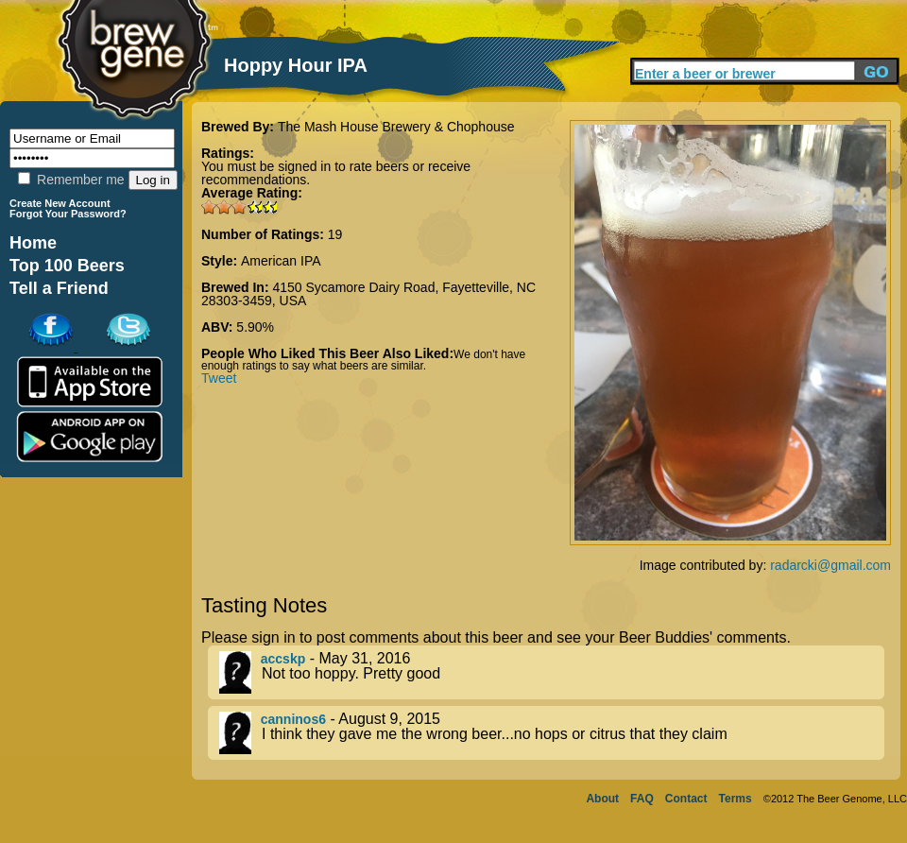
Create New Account (60, 203)
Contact (686, 798)
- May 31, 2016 (551, 672)
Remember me (71, 179)
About (602, 798)
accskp (283, 658)
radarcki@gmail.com (830, 565)
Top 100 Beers (67, 265)
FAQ (642, 798)
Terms (735, 798)
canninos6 (293, 719)
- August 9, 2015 (551, 733)
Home (33, 242)
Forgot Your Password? (68, 213)
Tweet (218, 378)
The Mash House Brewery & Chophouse (396, 126)
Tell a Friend (59, 288)
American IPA (281, 260)
